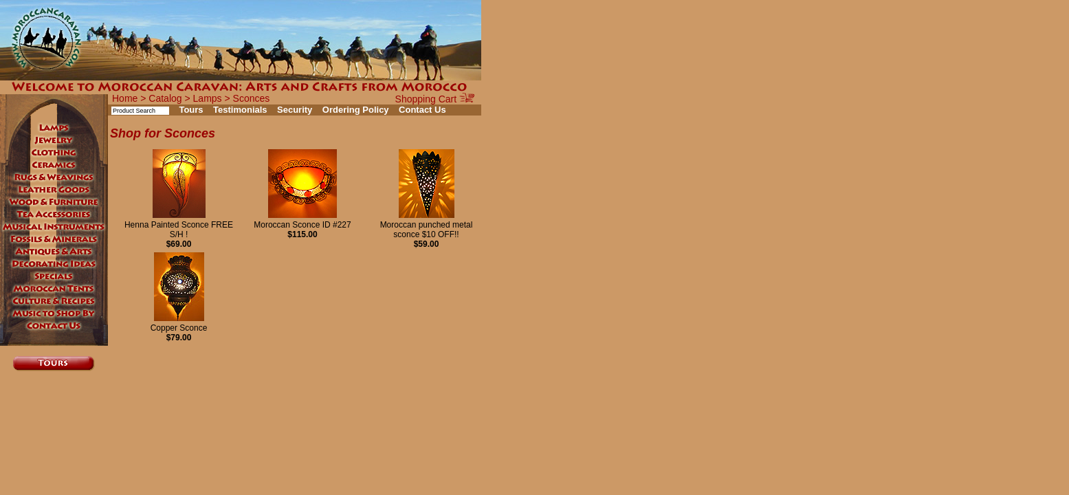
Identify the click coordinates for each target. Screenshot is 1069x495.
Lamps (207, 98)
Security (294, 109)
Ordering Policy (355, 109)
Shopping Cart (434, 99)
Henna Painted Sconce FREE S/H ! (178, 224)
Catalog (164, 98)
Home (124, 98)
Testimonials (240, 109)
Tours (191, 109)
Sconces (251, 98)
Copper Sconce (179, 323)
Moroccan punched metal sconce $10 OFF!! (426, 224)
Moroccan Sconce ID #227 (302, 220)
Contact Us (422, 109)
